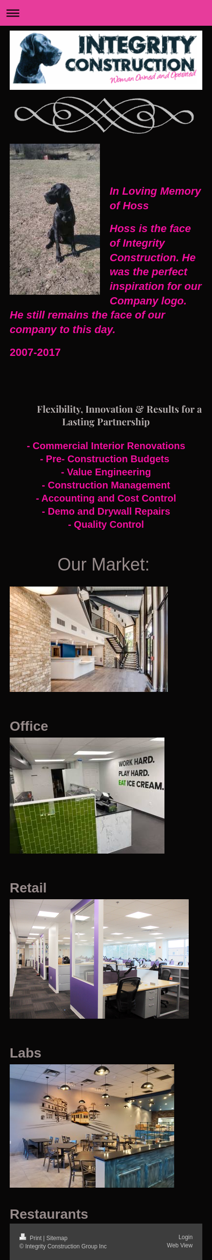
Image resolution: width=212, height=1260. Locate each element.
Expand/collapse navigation (106, 12)
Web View (180, 1245)
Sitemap (56, 1238)
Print (31, 1238)
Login (186, 1237)
